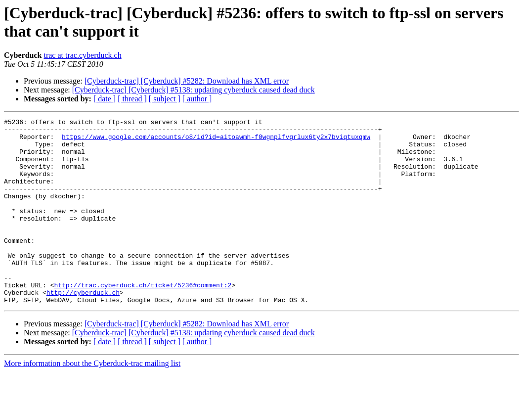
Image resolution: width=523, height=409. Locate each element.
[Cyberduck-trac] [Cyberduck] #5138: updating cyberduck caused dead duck (193, 90)
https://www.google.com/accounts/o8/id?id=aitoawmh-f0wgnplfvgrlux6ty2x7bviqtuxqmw (216, 140)
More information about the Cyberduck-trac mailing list (92, 400)
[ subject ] (164, 98)
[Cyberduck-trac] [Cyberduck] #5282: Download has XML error (187, 81)
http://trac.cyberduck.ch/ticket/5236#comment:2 (142, 319)
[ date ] (104, 98)
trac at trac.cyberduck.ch (82, 55)
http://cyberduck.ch (83, 327)
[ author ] (197, 98)
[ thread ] (132, 98)
